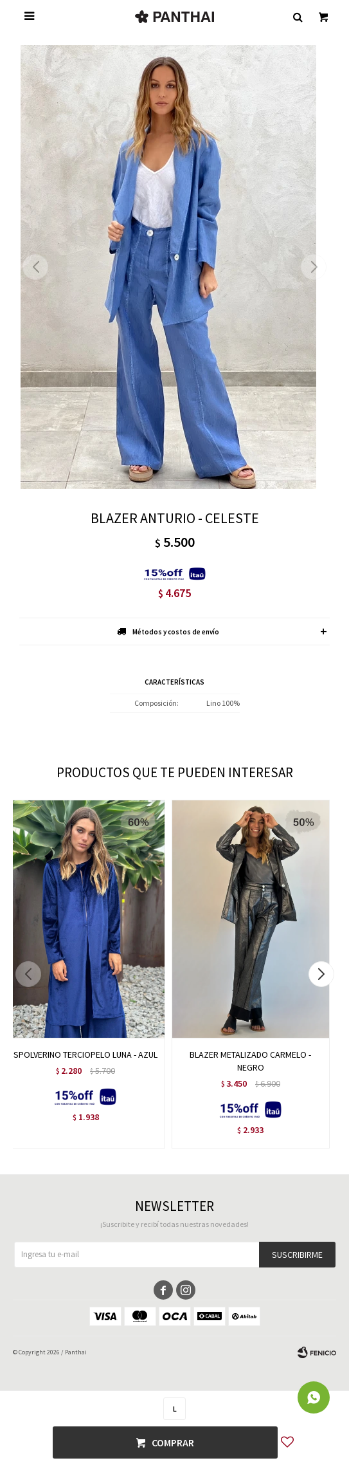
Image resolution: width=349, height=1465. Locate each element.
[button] (314, 267)
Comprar (173, 1442)
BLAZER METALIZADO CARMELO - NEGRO (250, 1061)
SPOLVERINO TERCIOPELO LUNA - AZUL (85, 1054)
